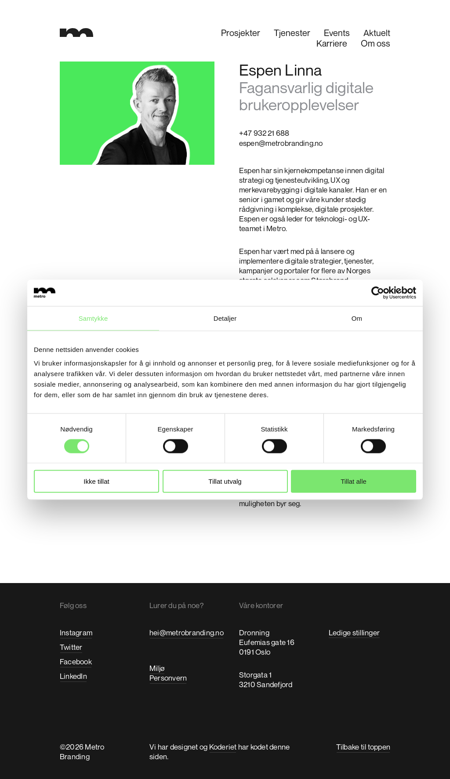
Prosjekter (240, 32)
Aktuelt (376, 32)
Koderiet (223, 746)
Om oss (375, 43)
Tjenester (292, 32)
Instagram (76, 632)
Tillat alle (354, 481)
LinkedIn (73, 676)
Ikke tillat (96, 481)
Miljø (157, 668)
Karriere (331, 43)
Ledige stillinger (354, 632)
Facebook (76, 661)
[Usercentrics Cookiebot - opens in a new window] (377, 292)
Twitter (71, 647)
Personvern (168, 677)
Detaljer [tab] (225, 318)
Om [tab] (357, 318)
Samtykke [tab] (93, 318)
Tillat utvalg (224, 481)
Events (337, 32)
